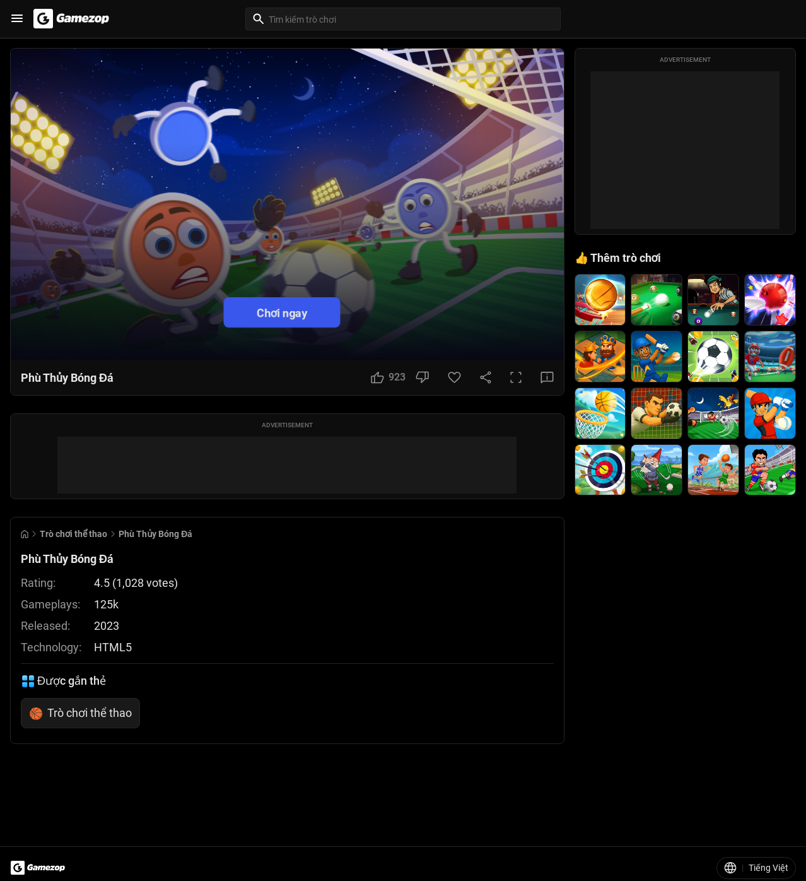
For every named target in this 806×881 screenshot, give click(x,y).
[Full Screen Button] (516, 377)
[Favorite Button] (454, 377)
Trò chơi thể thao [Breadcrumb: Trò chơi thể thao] (73, 534)
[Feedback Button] (547, 377)
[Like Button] (388, 377)
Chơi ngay (282, 312)
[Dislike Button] (422, 377)
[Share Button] (486, 377)
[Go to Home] (24, 534)
